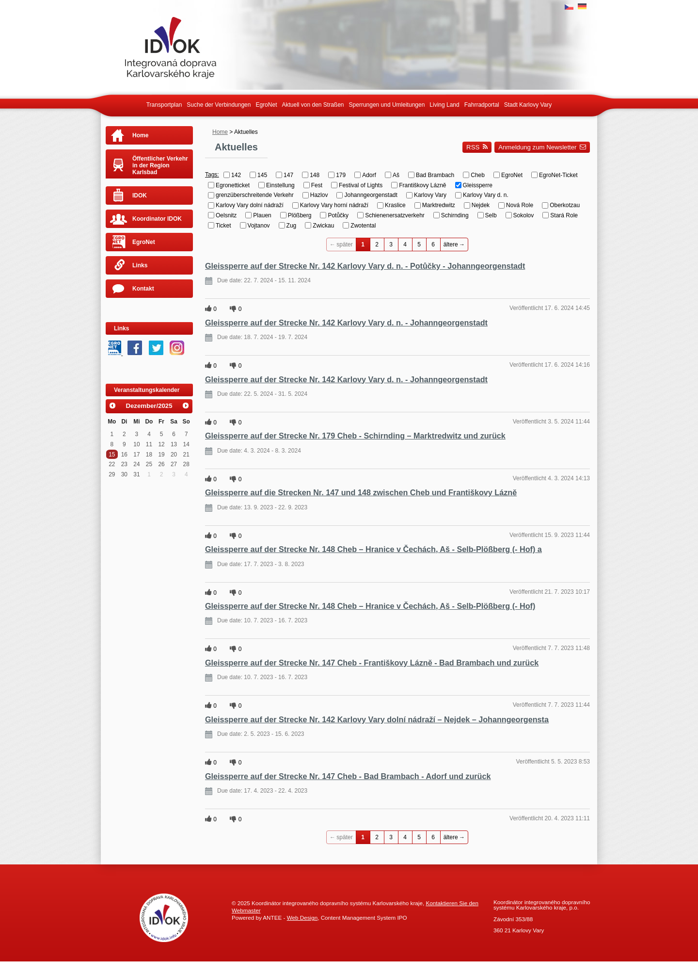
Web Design (302, 917)
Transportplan (164, 104)
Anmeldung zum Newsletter (542, 147)
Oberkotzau (565, 205)
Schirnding (455, 215)
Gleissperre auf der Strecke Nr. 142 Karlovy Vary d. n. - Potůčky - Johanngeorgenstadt (365, 265)
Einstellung (280, 184)
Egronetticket (233, 184)
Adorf (369, 175)
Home (220, 132)
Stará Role (564, 215)
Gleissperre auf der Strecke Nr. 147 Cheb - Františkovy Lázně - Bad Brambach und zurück (372, 662)
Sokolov (523, 215)
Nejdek (481, 205)
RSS (477, 147)
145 (262, 175)
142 (236, 175)
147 (288, 175)
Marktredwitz (438, 205)
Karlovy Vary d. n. (485, 195)
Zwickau (323, 225)
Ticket (223, 225)
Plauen (262, 215)
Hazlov (319, 195)
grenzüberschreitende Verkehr (255, 195)
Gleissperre (477, 184)
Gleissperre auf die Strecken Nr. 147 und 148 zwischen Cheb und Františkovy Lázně (361, 492)
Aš (396, 175)
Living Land (444, 104)
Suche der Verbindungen (219, 104)
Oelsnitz (226, 215)
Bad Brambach (435, 175)
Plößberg (300, 215)
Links (139, 265)
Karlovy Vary (430, 195)
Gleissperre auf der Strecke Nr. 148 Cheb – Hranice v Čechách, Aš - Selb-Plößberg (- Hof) (370, 606)
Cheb (478, 175)
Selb (491, 215)
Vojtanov (259, 225)
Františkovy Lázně (422, 184)
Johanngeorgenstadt (370, 195)
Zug (291, 225)
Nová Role (519, 205)
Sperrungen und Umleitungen (387, 104)
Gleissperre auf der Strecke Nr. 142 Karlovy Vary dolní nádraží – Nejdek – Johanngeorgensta (377, 719)
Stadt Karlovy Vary (528, 104)
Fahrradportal (481, 104)
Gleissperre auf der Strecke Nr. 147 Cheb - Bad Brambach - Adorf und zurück (348, 776)
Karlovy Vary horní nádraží (334, 205)
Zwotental (363, 225)
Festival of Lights (360, 184)
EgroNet (266, 104)
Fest (316, 184)
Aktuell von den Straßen (313, 104)
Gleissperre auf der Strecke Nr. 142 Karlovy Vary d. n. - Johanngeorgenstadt (346, 322)
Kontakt (143, 288)
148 (314, 175)
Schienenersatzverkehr (395, 215)
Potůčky (338, 215)
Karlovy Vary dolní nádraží (250, 205)
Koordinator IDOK (157, 218)
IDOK (139, 195)
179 (341, 175)
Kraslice (395, 205)
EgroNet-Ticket (558, 175)
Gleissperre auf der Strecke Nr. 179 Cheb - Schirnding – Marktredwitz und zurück (355, 435)
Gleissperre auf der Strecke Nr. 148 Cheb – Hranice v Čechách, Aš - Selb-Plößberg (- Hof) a (373, 549)
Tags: (212, 174)
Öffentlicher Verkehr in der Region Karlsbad (160, 165)
